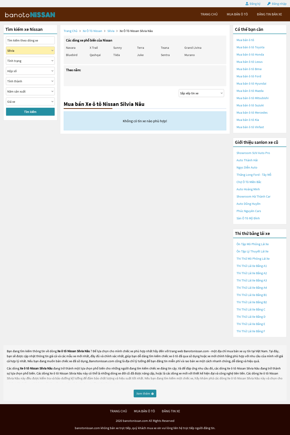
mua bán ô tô (237, 14)
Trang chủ (70, 31)
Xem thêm (145, 393)
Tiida (116, 55)
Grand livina (192, 48)
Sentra (165, 55)
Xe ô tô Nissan (92, 31)
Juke (140, 55)
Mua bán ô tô (245, 40)
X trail (94, 48)
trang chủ (209, 14)
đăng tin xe (171, 411)
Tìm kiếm (30, 112)
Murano (189, 55)
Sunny (117, 48)
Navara (70, 48)
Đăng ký (255, 4)
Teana (165, 48)
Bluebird (71, 55)
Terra (140, 48)
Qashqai (95, 55)
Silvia (111, 31)
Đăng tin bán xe (269, 14)
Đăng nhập (279, 4)
